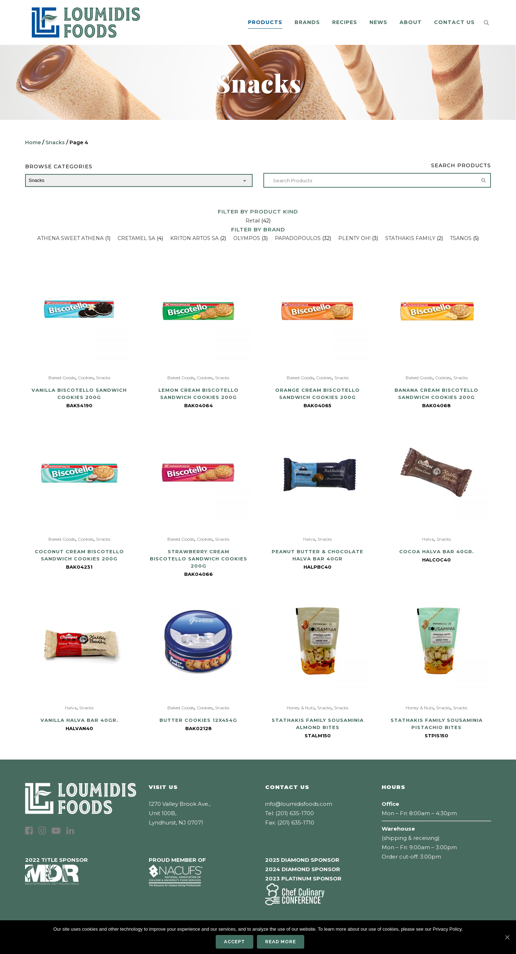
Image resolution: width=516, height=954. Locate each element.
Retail (252, 220)
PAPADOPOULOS (298, 238)
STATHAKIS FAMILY (410, 238)
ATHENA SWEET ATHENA (70, 238)
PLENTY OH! (354, 238)
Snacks (55, 142)
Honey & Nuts (301, 707)
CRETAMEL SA (136, 238)
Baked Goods (61, 377)
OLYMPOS (246, 238)
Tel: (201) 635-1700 (289, 813)
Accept (234, 941)
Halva (309, 539)
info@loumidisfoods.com (298, 803)
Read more (280, 941)
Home (33, 142)
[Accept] (507, 937)
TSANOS (461, 238)
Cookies (86, 377)
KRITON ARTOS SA (194, 238)
